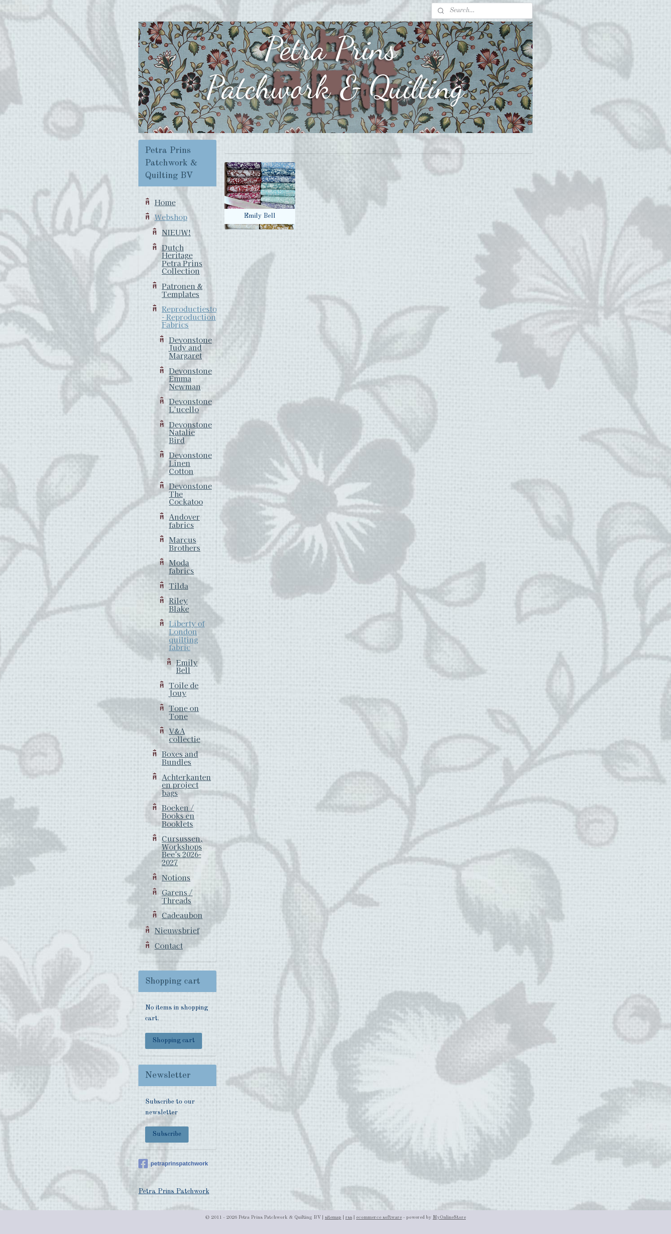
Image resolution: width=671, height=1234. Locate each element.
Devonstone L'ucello (190, 405)
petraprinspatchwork (173, 1163)
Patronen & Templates (182, 289)
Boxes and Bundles (180, 757)
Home (165, 202)
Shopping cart (173, 1040)
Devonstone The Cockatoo (190, 493)
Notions (176, 877)
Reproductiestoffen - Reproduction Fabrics (189, 316)
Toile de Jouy (183, 689)
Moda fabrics (181, 566)
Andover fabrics (184, 520)
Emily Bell (187, 666)
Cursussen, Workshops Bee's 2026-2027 (182, 850)
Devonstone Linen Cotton (190, 462)
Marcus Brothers (184, 543)
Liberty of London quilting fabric (187, 635)
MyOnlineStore (449, 1217)
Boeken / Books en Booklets (178, 815)
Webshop (171, 216)
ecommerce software (379, 1217)
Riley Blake (179, 604)
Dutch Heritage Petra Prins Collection (182, 259)
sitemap (333, 1217)
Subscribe (166, 1134)
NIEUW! (176, 232)
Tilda (178, 585)
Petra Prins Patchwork (173, 1191)
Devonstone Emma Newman (190, 378)
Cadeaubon (182, 915)
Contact (169, 945)
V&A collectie (184, 734)
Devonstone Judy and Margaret (190, 347)
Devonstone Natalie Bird (190, 432)
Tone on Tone (184, 712)
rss (348, 1217)
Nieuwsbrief (177, 930)
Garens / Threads (177, 896)
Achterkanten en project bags (186, 785)
